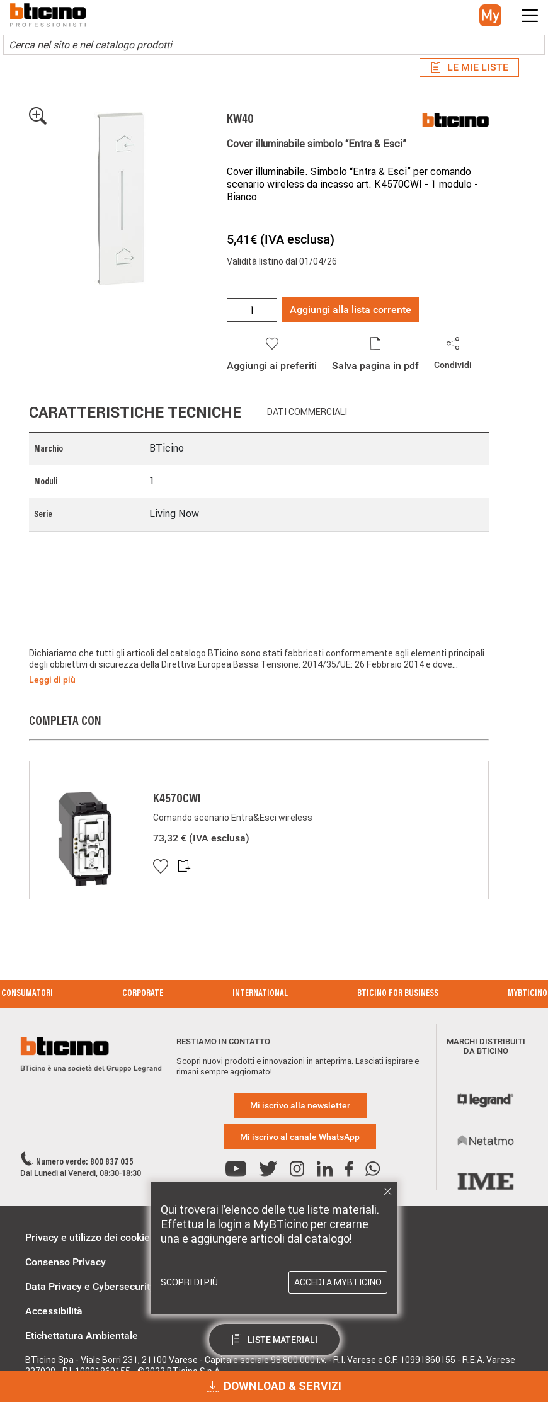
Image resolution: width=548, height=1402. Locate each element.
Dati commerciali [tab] (307, 412)
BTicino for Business (397, 993)
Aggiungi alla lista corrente (350, 310)
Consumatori (27, 993)
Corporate (142, 993)
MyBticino (527, 993)
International (260, 993)
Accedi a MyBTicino (338, 1282)
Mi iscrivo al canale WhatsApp (300, 1137)
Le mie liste (469, 67)
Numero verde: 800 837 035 (85, 1162)
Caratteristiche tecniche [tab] (135, 412)
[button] (490, 15)
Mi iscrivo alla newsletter (300, 1105)
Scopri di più (189, 1282)
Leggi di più (52, 679)
